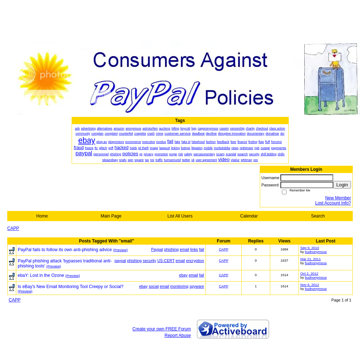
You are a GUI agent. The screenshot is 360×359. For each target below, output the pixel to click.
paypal (120, 260)
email (184, 249)
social (154, 286)
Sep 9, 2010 (309, 248)
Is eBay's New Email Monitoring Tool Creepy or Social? (70, 286)
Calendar (249, 216)
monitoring (179, 286)
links (194, 249)
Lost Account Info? (333, 203)
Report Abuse (178, 335)
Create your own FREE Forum (161, 328)
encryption (195, 260)
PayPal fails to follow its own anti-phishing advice (65, 249)
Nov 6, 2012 (309, 285)
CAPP (13, 228)
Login (342, 184)
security (149, 260)
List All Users (180, 216)
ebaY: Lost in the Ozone (41, 275)
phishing (171, 249)
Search (318, 216)
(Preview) (120, 250)
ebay (183, 275)
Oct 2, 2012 (309, 273)
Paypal (157, 249)
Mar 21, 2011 (310, 259)
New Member (338, 197)
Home (42, 216)
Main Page (111, 216)
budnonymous (316, 252)
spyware (197, 286)
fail (201, 249)
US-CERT (166, 260)
